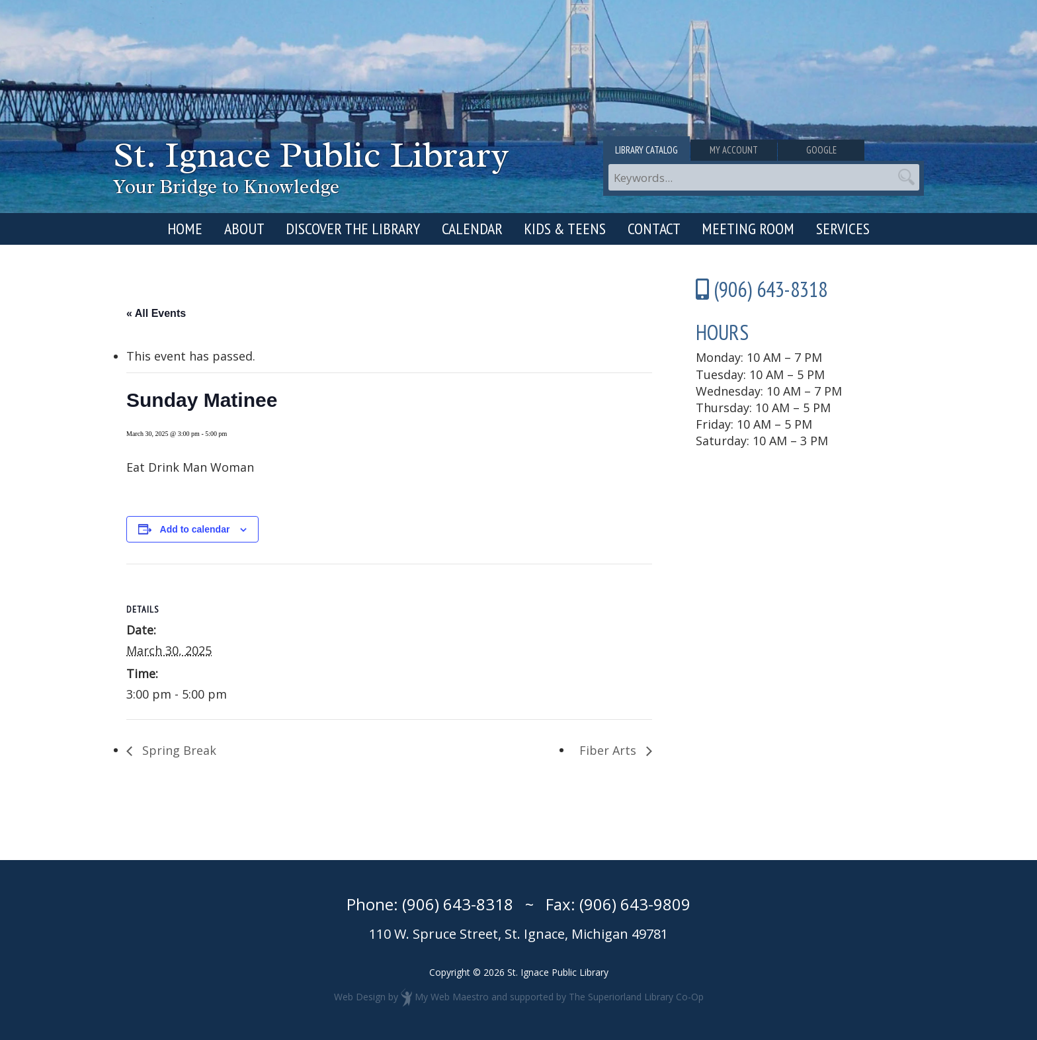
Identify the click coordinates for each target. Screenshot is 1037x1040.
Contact (654, 228)
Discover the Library (353, 228)
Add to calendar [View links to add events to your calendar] (195, 529)
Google (871, 151)
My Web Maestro (452, 996)
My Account (763, 151)
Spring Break (177, 750)
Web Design (360, 996)
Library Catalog (656, 151)
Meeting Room (748, 228)
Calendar (472, 228)
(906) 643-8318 (457, 904)
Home (184, 228)
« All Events (156, 313)
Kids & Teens (565, 228)
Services (843, 228)
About (244, 228)
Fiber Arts (609, 750)
